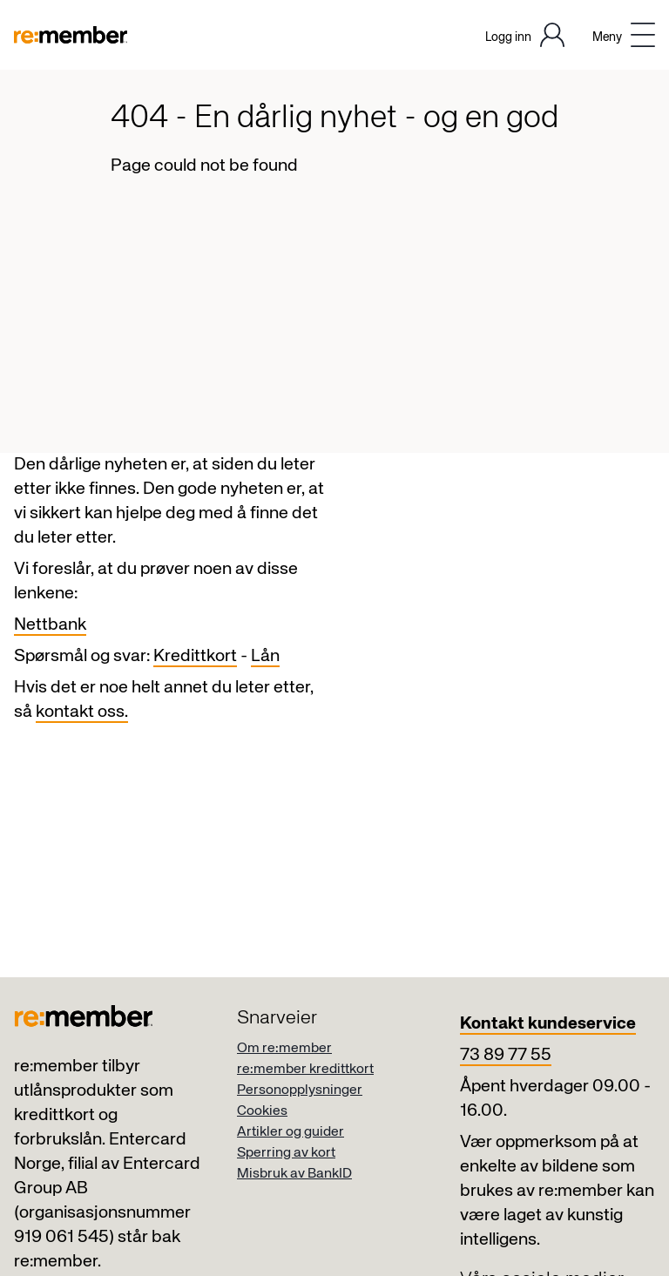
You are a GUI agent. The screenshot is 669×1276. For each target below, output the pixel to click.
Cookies (262, 1111)
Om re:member (284, 1049)
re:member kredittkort (305, 1070)
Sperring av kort (286, 1153)
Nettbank (50, 625)
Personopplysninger (299, 1090)
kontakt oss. (82, 712)
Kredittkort (195, 656)
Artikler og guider (290, 1132)
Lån (265, 656)
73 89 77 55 (505, 1055)
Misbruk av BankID (294, 1174)
